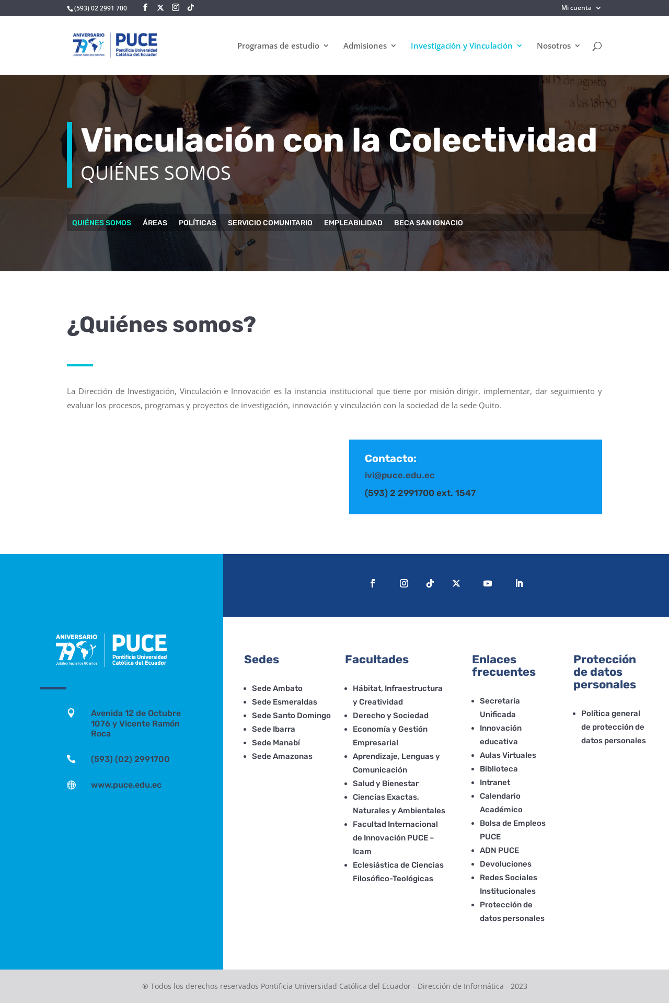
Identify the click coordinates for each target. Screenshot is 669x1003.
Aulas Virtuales (508, 755)
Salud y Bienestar (386, 783)
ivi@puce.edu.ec (400, 475)
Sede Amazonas (282, 756)
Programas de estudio (278, 46)
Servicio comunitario (270, 223)
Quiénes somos (101, 223)
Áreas (155, 223)
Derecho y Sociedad (391, 715)
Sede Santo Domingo (291, 715)
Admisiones (365, 46)
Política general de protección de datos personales (613, 727)
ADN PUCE (499, 850)
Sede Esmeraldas (284, 702)
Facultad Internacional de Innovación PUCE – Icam (395, 838)
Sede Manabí (276, 742)
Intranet (495, 782)
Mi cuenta (576, 8)
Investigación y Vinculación (462, 46)
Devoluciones (506, 864)
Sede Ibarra (273, 729)
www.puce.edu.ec (126, 785)
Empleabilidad (353, 223)
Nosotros (554, 46)
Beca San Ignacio (428, 223)
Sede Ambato (277, 688)
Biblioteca (499, 769)
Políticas (197, 223)
